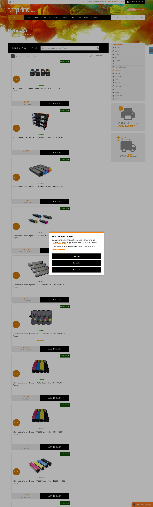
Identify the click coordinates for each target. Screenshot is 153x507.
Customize (76, 263)
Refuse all (76, 270)
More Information (58, 249)
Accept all (76, 256)
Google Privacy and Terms (61, 243)
